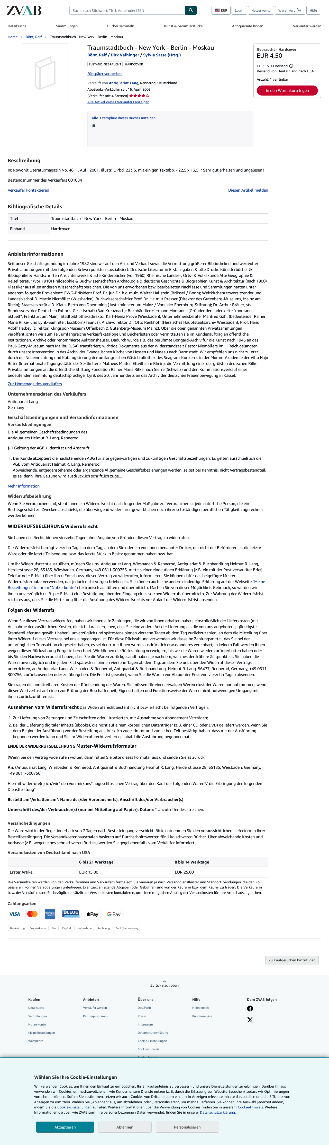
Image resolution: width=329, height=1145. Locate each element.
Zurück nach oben (164, 985)
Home (12, 37)
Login (239, 10)
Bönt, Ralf (34, 37)
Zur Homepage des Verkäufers (35, 383)
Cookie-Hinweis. (251, 1107)
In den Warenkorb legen (287, 90)
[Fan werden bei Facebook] (250, 1009)
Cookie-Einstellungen (74, 1107)
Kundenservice (202, 1016)
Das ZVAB (144, 1008)
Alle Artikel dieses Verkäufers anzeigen (118, 102)
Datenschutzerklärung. (218, 1112)
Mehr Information (24, 486)
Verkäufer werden (307, 26)
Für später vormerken (104, 73)
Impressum (145, 1024)
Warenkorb (35, 1041)
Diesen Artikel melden (248, 190)
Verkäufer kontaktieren (28, 190)
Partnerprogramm (95, 1016)
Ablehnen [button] (124, 1127)
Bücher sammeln (120, 26)
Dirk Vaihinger (125, 54)
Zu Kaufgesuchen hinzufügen (292, 960)
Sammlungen (67, 26)
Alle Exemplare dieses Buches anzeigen (124, 118)
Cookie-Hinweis (148, 1049)
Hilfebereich (200, 1008)
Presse (142, 1016)
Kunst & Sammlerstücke (183, 26)
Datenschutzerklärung (153, 1033)
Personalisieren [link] (187, 1127)
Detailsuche (17, 26)
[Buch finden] (191, 10)
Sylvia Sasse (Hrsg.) (162, 54)
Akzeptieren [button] (65, 1127)
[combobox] (127, 10)
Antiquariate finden (247, 26)
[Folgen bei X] (250, 1020)
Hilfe (313, 10)
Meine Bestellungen (41, 1033)
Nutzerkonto (261, 10)
